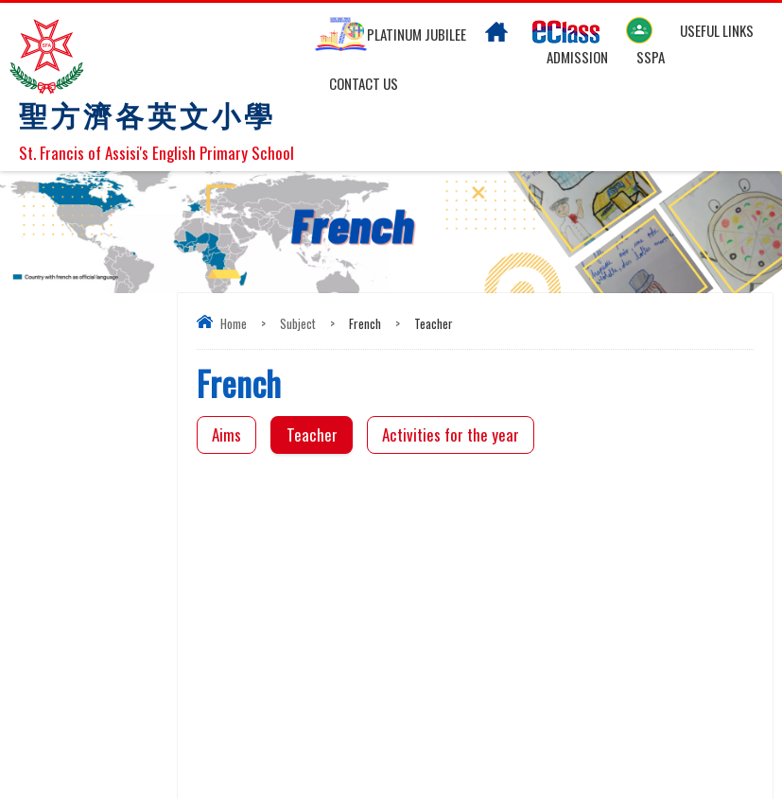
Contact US (363, 83)
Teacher (312, 434)
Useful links (717, 30)
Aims (226, 434)
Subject (298, 323)
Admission (577, 56)
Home (233, 323)
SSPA (650, 56)
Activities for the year (450, 434)
